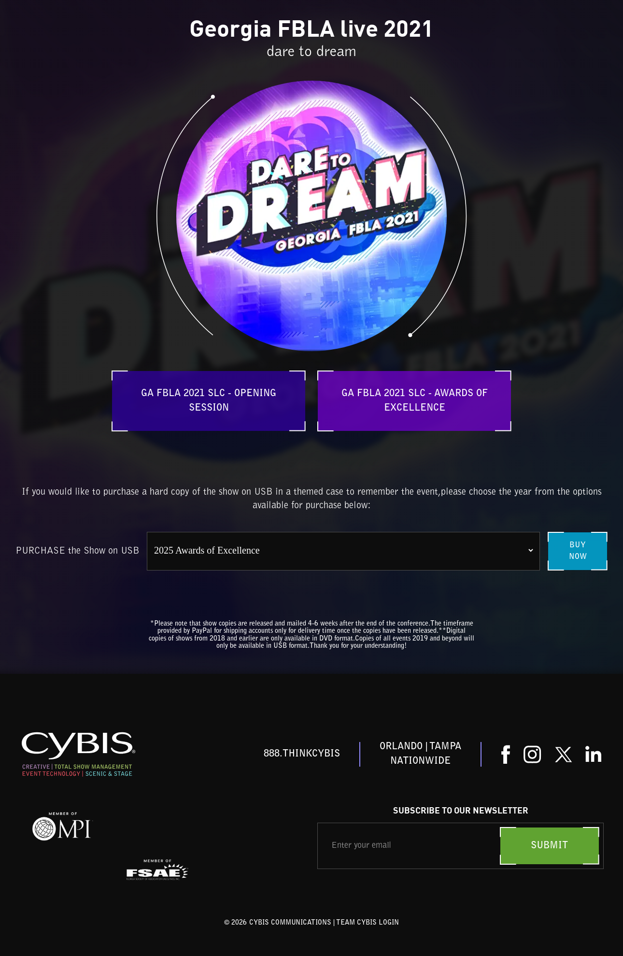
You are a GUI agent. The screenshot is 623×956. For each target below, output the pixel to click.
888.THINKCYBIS (302, 754)
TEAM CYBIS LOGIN (367, 923)
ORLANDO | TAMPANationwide (420, 754)
